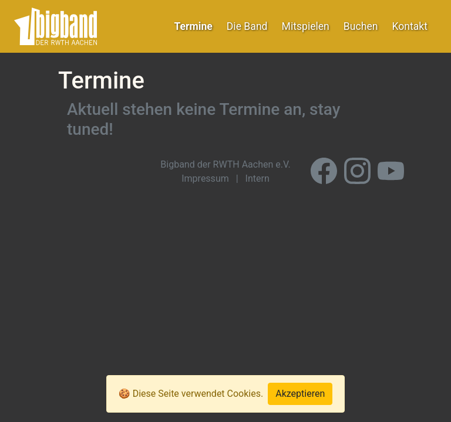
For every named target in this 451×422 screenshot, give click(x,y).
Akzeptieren (300, 393)
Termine (193, 26)
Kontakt (410, 26)
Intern (257, 178)
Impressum (205, 178)
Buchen (361, 26)
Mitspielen (305, 26)
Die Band (247, 26)
